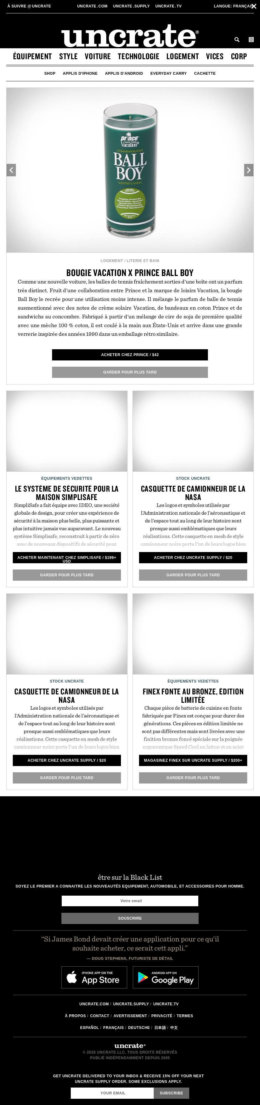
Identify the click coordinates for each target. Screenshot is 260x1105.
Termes (185, 1016)
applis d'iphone (80, 73)
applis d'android (124, 73)
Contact (99, 1016)
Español (89, 1028)
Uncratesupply (132, 6)
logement (182, 56)
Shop (49, 73)
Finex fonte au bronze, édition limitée (193, 695)
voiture (98, 56)
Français (234, 6)
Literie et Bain (143, 261)
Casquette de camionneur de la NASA (193, 492)
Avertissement (130, 1016)
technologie (138, 56)
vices (215, 56)
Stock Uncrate (193, 478)
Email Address (70, 1087)
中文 (174, 1028)
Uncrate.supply (131, 1004)
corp (239, 56)
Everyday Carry (168, 73)
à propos (75, 1016)
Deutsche (139, 1028)
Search (236, 39)
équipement (32, 56)
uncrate (28, 6)
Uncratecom (92, 6)
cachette (205, 73)
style (68, 56)
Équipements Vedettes (66, 478)
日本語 (160, 1028)
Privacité (162, 1016)
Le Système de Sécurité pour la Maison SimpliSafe (67, 492)
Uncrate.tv (166, 1004)
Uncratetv (169, 6)
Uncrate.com (94, 1004)
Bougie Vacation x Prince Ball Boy (130, 272)
